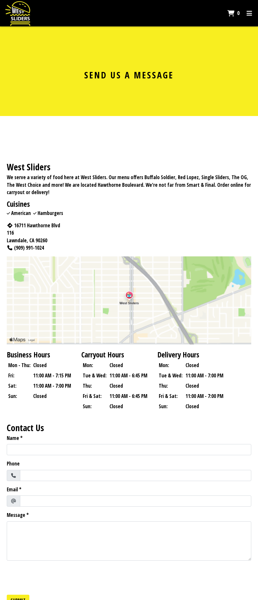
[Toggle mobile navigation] (249, 13)
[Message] (129, 541)
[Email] (135, 501)
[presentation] (51, 576)
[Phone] (135, 475)
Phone (13, 463)
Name (13, 438)
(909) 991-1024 (25, 247)
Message (16, 515)
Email (12, 489)
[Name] (129, 449)
